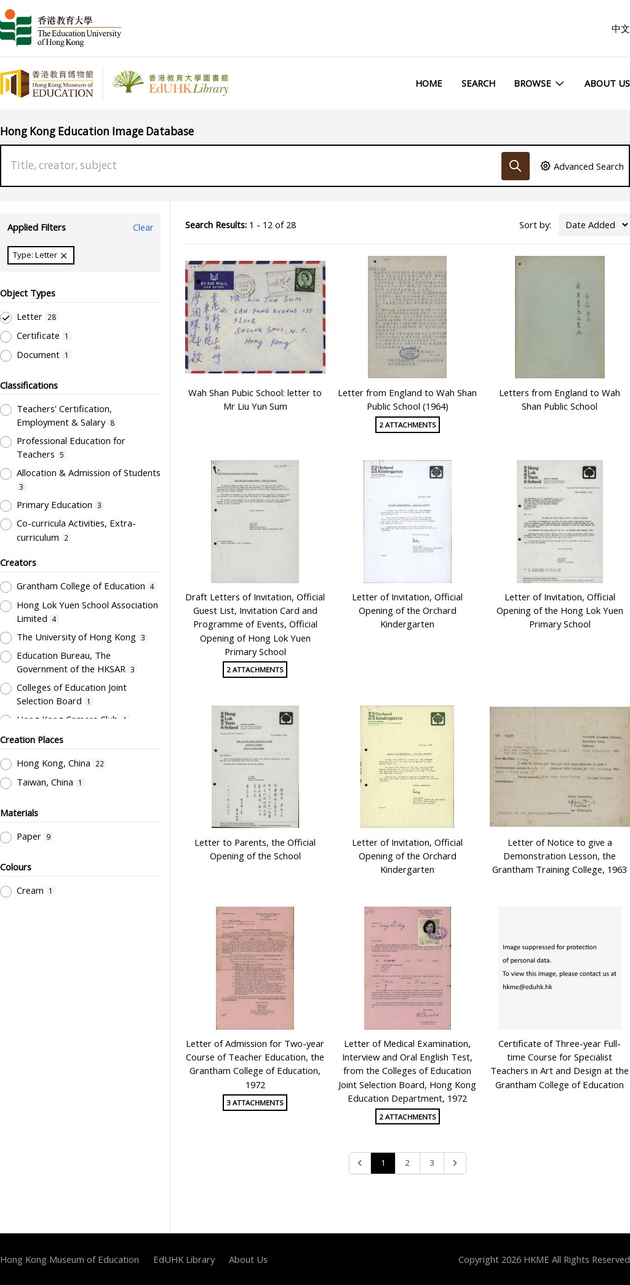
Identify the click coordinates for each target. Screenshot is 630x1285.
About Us (607, 83)
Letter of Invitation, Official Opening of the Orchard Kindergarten (407, 610)
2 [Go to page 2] (407, 1162)
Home (428, 83)
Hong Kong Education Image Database (97, 131)
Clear (143, 227)
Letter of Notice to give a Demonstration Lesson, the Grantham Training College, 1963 (559, 855)
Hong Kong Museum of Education (69, 1259)
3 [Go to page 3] (431, 1162)
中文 (621, 28)
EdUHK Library (184, 1259)
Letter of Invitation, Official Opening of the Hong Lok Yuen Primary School (559, 610)
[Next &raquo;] (455, 1163)
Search (478, 83)
